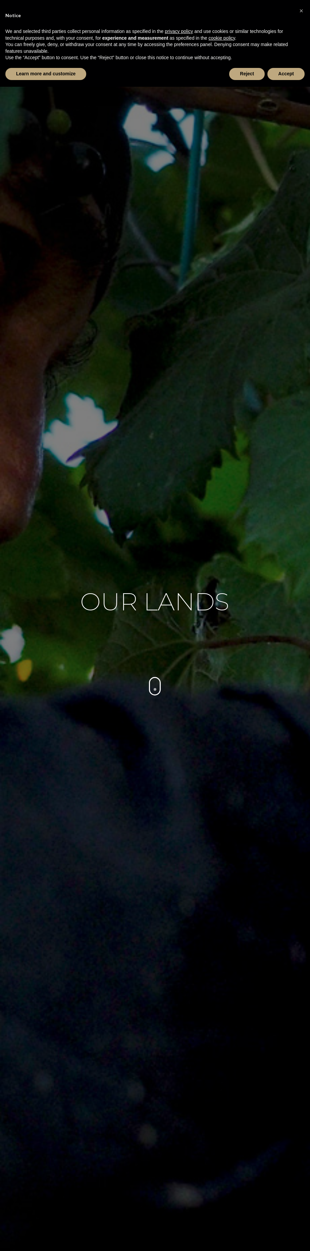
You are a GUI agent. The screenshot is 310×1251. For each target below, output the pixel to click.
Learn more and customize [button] (45, 73)
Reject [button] (247, 73)
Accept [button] (286, 73)
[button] (301, 10)
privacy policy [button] (179, 31)
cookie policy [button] (221, 38)
